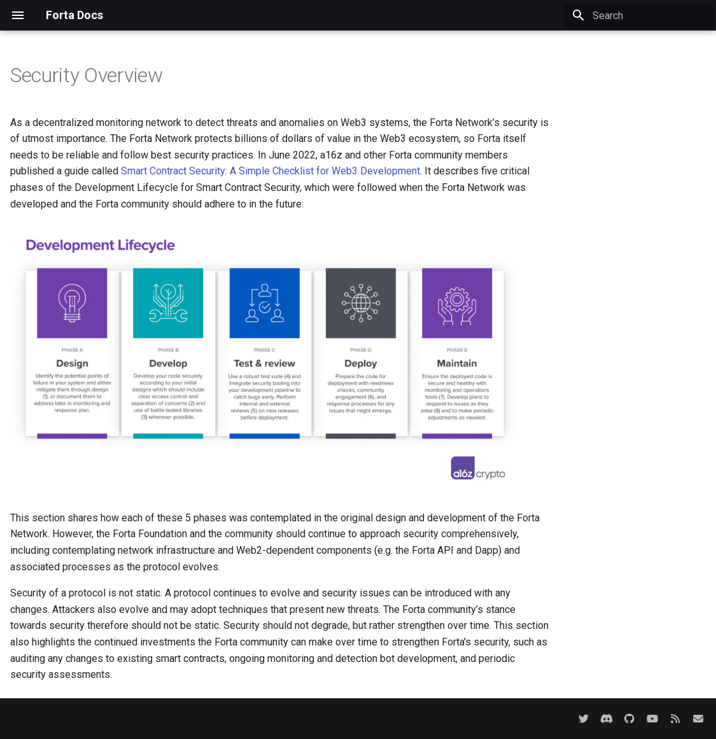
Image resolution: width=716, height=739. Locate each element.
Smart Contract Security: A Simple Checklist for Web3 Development (270, 171)
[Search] (639, 15)
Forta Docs (74, 15)
